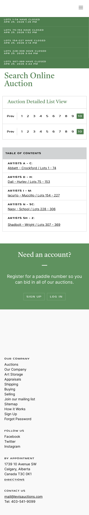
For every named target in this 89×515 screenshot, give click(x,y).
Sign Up (34, 296)
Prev (10, 116)
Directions (14, 480)
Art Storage (13, 374)
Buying (9, 389)
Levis (17, 333)
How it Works (14, 409)
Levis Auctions (18, 8)
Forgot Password (17, 419)
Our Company (15, 369)
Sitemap (11, 404)
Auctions (11, 364)
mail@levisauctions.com (23, 497)
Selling (9, 394)
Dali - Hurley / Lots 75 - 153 (29, 182)
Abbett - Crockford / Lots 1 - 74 (32, 168)
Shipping (11, 384)
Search (72, 7)
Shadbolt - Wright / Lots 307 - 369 (34, 225)
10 (80, 116)
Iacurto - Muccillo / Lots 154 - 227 (34, 195)
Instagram (12, 446)
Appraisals (12, 379)
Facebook (12, 437)
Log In (56, 296)
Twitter (10, 441)
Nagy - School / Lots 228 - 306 (32, 209)
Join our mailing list (19, 399)
